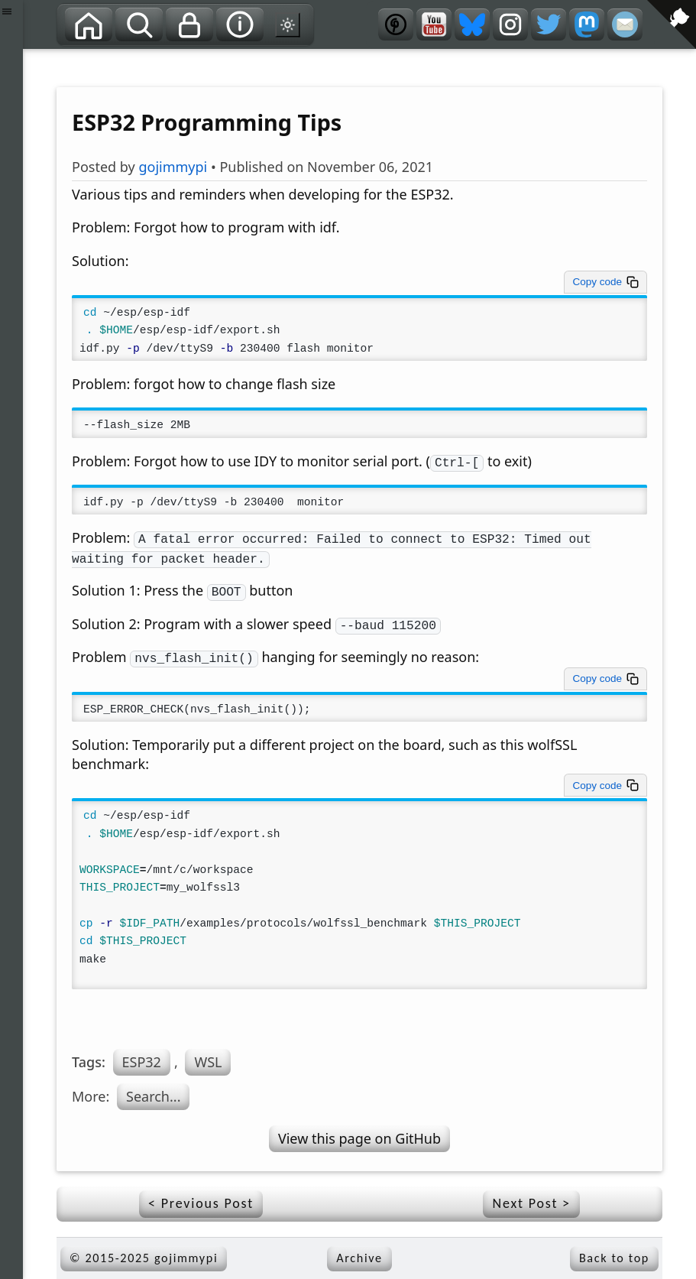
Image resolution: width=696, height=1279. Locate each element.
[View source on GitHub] (34, 59)
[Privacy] (189, 24)
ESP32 (141, 1062)
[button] (11, 639)
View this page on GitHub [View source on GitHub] (359, 1138)
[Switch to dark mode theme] (288, 24)
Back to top (614, 1258)
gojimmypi (172, 166)
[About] (240, 24)
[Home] (88, 24)
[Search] (139, 24)
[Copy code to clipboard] (605, 282)
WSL (208, 1062)
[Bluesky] (472, 24)
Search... (153, 1096)
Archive (359, 1258)
